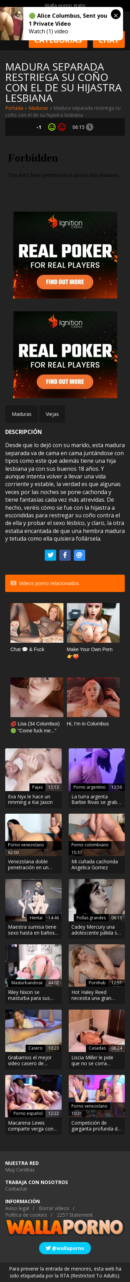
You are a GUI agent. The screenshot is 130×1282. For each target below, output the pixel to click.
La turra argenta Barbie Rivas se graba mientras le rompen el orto (96, 800)
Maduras (38, 108)
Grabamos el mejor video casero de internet (30, 1061)
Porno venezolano (26, 845)
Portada (14, 108)
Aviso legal (17, 1208)
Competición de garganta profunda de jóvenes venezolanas (95, 1126)
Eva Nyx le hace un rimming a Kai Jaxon (30, 800)
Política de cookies (26, 1214)
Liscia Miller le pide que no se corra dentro (92, 1061)
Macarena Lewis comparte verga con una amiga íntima (30, 1126)
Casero (35, 1048)
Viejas (52, 414)
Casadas (97, 1048)
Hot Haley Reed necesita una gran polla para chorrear (92, 995)
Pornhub (97, 983)
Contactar (16, 1188)
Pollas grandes (91, 918)
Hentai (36, 918)
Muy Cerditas (20, 1169)
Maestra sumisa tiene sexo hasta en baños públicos (32, 930)
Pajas (37, 787)
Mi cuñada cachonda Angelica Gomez (94, 865)
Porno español (28, 1113)
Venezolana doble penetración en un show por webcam (29, 865)
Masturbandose (27, 983)
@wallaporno (65, 1248)
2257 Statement (75, 1214)
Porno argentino (89, 787)
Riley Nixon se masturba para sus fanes (29, 995)
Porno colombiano (90, 845)
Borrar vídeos (54, 1208)
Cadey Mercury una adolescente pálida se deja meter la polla (95, 930)
